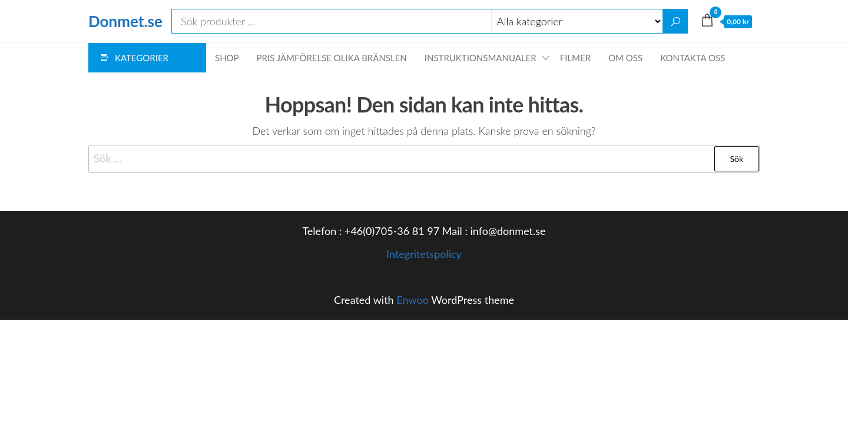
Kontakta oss (692, 57)
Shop (227, 57)
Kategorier (141, 57)
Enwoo (412, 299)
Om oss (625, 57)
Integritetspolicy (424, 253)
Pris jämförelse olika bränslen (332, 57)
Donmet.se (125, 21)
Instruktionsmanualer (480, 57)
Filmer (575, 57)
